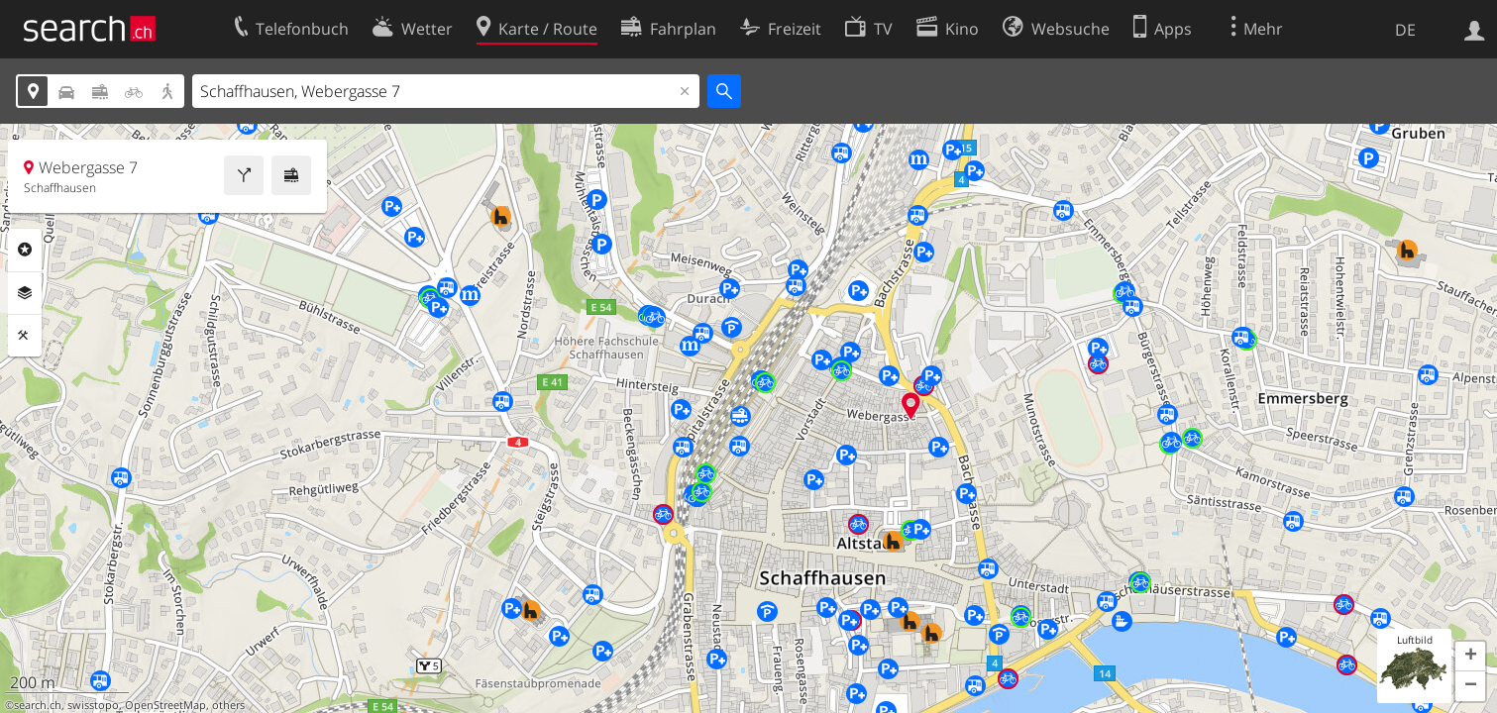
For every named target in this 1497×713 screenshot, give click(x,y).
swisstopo (93, 705)
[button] (1470, 656)
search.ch (37, 705)
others (228, 705)
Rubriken (25, 249)
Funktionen (25, 335)
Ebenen (25, 293)
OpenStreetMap (165, 705)
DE (1405, 30)
